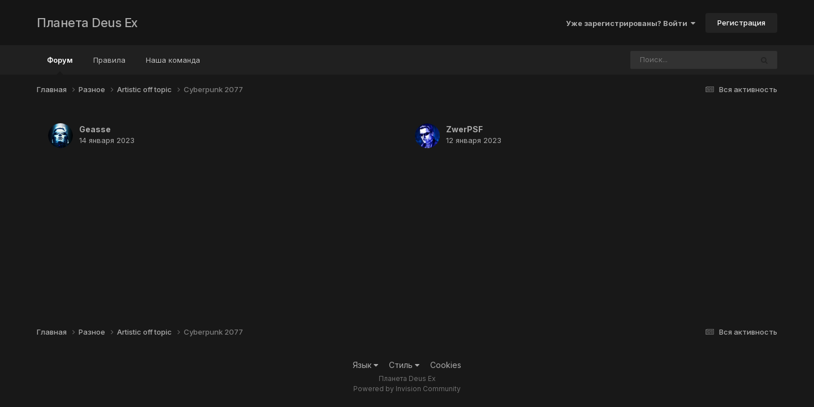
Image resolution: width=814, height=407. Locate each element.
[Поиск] (670, 59)
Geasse (95, 129)
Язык (365, 365)
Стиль (404, 365)
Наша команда (173, 59)
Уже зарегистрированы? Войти (630, 23)
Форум (60, 65)
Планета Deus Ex (87, 22)
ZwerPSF (464, 129)
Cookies (445, 365)
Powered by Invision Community (407, 388)
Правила (109, 59)
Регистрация (741, 22)
